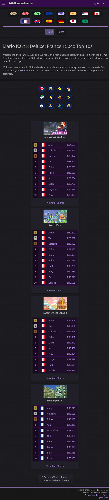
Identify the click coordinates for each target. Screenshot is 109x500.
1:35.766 (72, 183)
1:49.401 (72, 337)
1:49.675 (72, 364)
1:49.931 (72, 452)
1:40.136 (72, 260)
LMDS (51, 266)
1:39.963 (72, 243)
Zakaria (52, 282)
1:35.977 (72, 189)
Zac (50, 277)
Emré (49, 452)
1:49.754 (72, 430)
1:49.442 (72, 342)
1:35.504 (72, 161)
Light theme (103, 497)
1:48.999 (72, 419)
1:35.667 (72, 172)
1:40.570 (72, 277)
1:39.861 (72, 238)
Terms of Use (90, 495)
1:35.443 (72, 150)
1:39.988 (72, 249)
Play (50, 194)
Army (51, 144)
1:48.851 (72, 325)
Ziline (51, 167)
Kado (51, 172)
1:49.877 (72, 441)
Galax (51, 183)
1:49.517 (72, 359)
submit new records (33, 70)
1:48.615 (72, 408)
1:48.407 (72, 320)
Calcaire (52, 150)
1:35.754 (72, 178)
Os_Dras (52, 189)
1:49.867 (72, 370)
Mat (50, 178)
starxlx (51, 155)
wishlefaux (52, 430)
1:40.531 (72, 271)
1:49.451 (72, 348)
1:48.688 (72, 413)
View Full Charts (55, 202)
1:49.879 (72, 447)
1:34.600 (72, 144)
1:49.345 (72, 331)
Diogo (51, 359)
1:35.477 (72, 155)
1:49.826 (72, 435)
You (50, 161)
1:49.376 (72, 424)
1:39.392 (72, 232)
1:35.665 (72, 167)
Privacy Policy (102, 495)
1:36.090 (72, 194)
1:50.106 (72, 458)
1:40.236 (72, 266)
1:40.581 (72, 282)
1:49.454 (72, 353)
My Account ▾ (101, 3)
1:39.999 (72, 254)
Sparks (51, 370)
